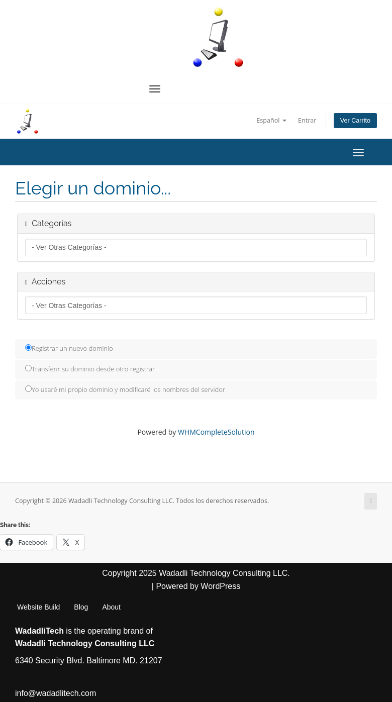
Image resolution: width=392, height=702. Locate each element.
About (111, 607)
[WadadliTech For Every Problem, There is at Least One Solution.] (218, 37)
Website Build (38, 607)
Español (271, 120)
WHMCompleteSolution (216, 432)
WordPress (220, 586)
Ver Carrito (355, 120)
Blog (81, 607)
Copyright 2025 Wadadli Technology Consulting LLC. (196, 573)
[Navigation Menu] (155, 88)
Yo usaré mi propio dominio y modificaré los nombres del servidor (125, 389)
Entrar (307, 120)
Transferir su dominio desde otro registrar (90, 368)
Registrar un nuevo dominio (69, 348)
